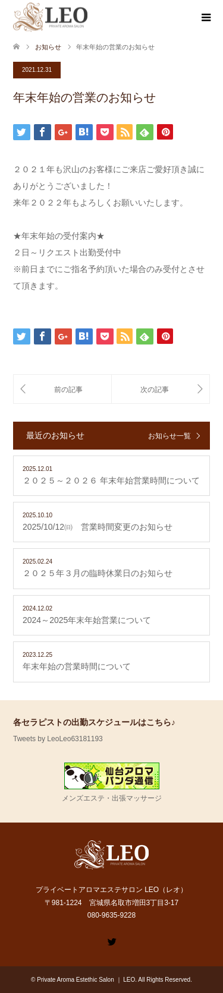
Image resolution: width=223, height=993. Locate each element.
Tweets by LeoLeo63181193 (58, 739)
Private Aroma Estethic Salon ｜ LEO (86, 979)
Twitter (111, 940)
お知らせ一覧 (169, 435)
